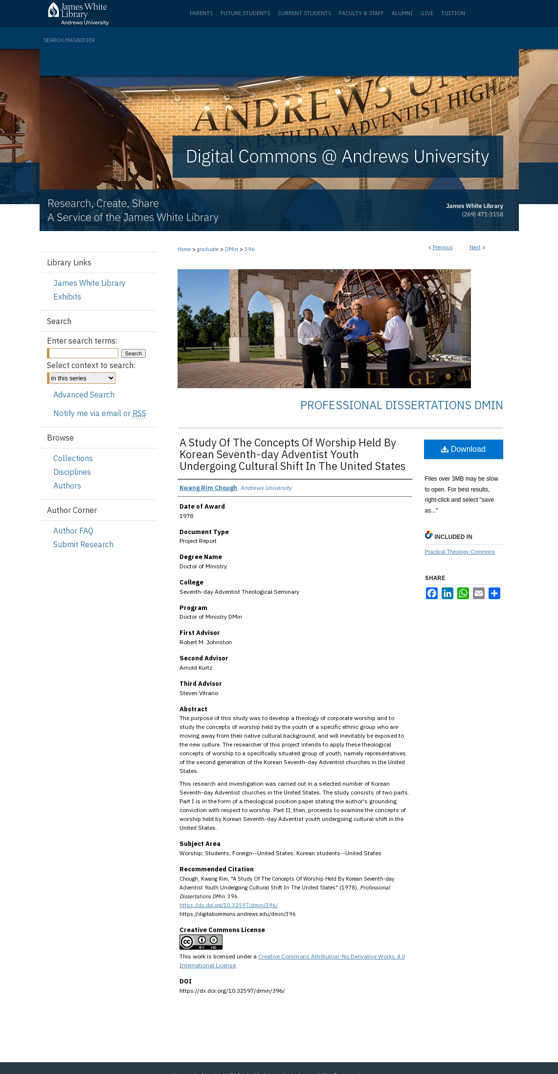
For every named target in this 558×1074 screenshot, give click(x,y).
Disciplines (72, 472)
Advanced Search (83, 394)
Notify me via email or (99, 413)
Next (475, 247)
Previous (443, 247)
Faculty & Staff (361, 13)
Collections (73, 458)
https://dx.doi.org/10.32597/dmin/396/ (228, 905)
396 (250, 249)
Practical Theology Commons (460, 552)
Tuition (453, 13)
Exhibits (67, 297)
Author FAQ (73, 531)
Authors (67, 485)
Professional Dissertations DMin (401, 405)
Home (184, 249)
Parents (201, 13)
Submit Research (83, 544)
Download (463, 449)
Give (427, 13)
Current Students (304, 13)
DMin (231, 249)
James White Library (89, 283)
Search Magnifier (69, 40)
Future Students (245, 13)
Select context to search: (91, 365)
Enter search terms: (82, 341)
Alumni (402, 13)
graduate (208, 249)
